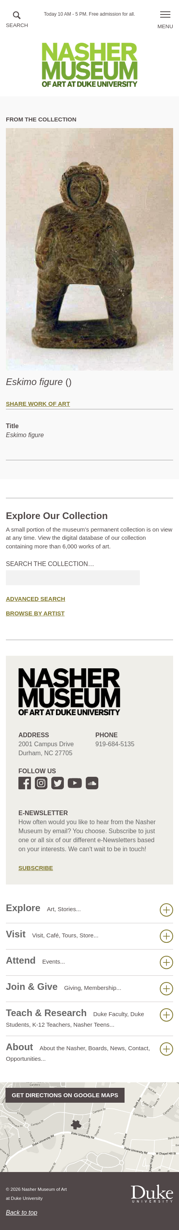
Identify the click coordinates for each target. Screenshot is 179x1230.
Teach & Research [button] (89, 1018)
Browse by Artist (35, 613)
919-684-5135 (115, 744)
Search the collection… (50, 564)
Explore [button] (89, 910)
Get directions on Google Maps (65, 1095)
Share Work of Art (38, 403)
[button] (17, 20)
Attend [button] (89, 962)
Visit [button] (89, 936)
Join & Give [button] (89, 988)
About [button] (89, 1052)
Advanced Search (35, 598)
